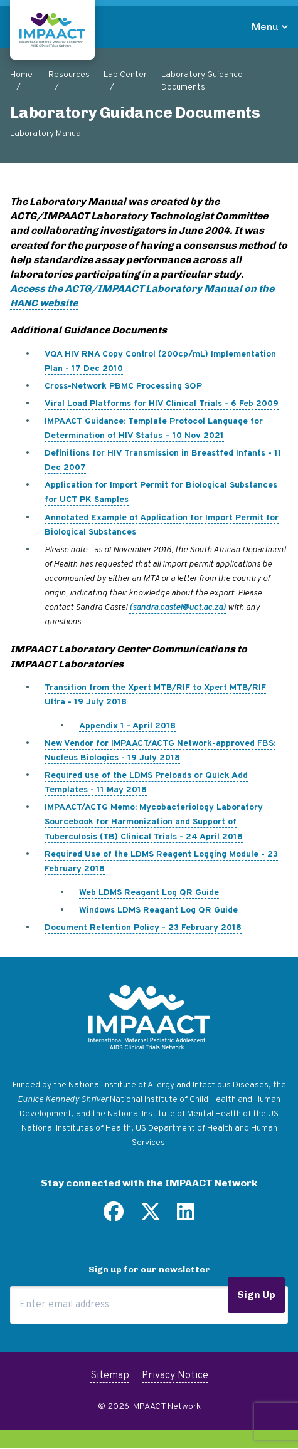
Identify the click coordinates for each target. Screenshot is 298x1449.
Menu (265, 27)
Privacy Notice (175, 1375)
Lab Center (125, 75)
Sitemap (109, 1375)
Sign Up (256, 1294)
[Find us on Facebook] (114, 1216)
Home (21, 75)
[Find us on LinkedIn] (185, 1216)
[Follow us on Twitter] (151, 1216)
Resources (69, 75)
